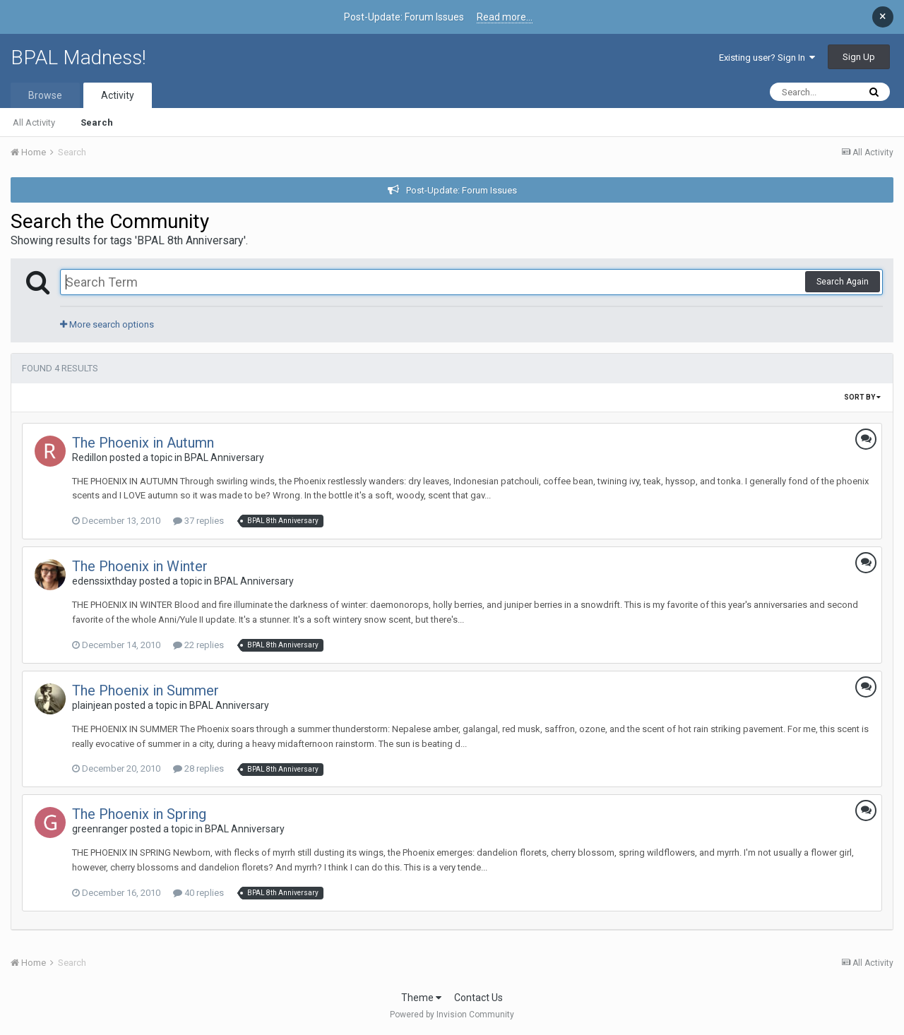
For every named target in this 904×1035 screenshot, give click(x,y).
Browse (45, 95)
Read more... (505, 17)
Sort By (862, 397)
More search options (107, 324)
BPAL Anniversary (224, 457)
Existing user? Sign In (767, 57)
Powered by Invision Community (452, 1014)
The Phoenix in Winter (140, 566)
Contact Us (478, 997)
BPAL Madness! (78, 57)
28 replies (198, 768)
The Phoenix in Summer (145, 690)
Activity (117, 95)
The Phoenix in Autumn (143, 442)
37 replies (198, 520)
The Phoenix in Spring (139, 814)
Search (97, 122)
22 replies (198, 645)
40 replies (198, 892)
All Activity (34, 122)
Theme (421, 997)
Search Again (842, 282)
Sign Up (859, 57)
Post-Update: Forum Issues (461, 190)
